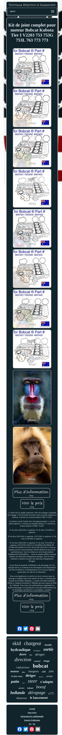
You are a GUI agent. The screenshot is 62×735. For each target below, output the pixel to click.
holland (30, 688)
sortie (48, 649)
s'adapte (46, 682)
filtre (23, 672)
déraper (40, 654)
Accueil (32, 709)
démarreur (21, 698)
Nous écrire (32, 713)
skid (16, 643)
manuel (37, 661)
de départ (36, 651)
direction (23, 659)
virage (46, 661)
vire (23, 683)
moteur (15, 671)
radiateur (23, 667)
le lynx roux (17, 676)
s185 (44, 672)
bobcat (40, 666)
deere (22, 654)
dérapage (36, 692)
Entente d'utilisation (32, 720)
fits (30, 655)
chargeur (32, 643)
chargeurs (33, 671)
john (51, 671)
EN (30, 724)
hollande (17, 692)
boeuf (41, 686)
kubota (41, 677)
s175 (51, 693)
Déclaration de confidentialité (32, 716)
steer (32, 681)
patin (15, 681)
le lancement (39, 698)
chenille (48, 645)
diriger (31, 675)
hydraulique (21, 650)
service (21, 688)
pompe (49, 676)
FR (34, 724)
